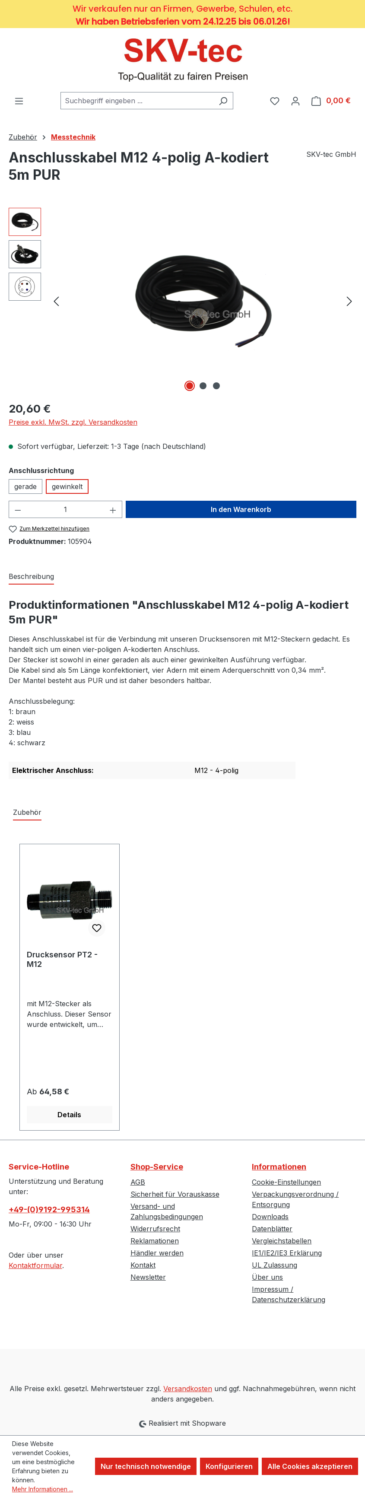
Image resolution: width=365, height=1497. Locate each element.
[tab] (31, 577)
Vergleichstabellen (281, 1240)
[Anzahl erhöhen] (113, 509)
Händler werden (157, 1253)
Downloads (270, 1216)
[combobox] (136, 100)
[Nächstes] (349, 300)
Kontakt (143, 1265)
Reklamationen (154, 1240)
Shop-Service (156, 1166)
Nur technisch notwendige (146, 1466)
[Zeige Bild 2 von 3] (203, 385)
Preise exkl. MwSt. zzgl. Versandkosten (73, 422)
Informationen (279, 1166)
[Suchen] (223, 100)
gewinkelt (67, 486)
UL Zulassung (274, 1265)
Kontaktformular (35, 1265)
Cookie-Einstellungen (286, 1182)
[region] (182, 301)
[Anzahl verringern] (18, 509)
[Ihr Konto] (295, 100)
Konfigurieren (229, 1466)
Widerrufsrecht (155, 1228)
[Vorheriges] (56, 300)
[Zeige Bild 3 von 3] (216, 385)
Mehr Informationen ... (42, 1489)
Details (69, 1114)
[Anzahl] (65, 509)
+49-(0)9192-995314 (49, 1209)
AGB (137, 1182)
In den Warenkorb (241, 509)
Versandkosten (187, 1388)
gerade (25, 486)
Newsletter (148, 1277)
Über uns (267, 1277)
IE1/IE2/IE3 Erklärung (287, 1253)
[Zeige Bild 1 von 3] (189, 385)
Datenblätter (272, 1228)
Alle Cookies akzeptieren (309, 1466)
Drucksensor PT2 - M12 (62, 959)
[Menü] (19, 100)
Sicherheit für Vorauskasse (174, 1194)
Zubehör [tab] (27, 812)
